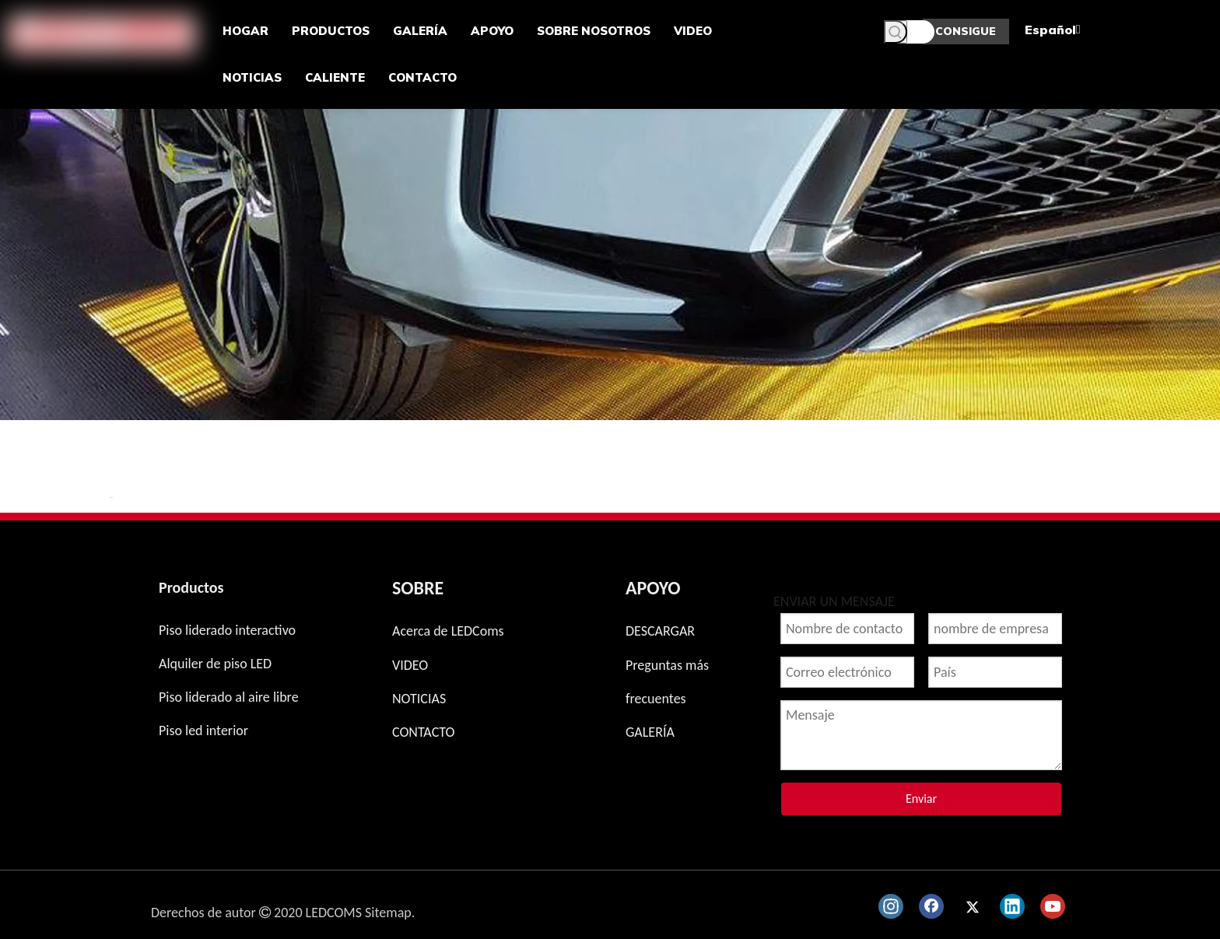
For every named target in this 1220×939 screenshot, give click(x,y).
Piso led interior (203, 730)
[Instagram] (890, 906)
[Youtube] (1052, 906)
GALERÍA (650, 732)
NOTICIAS (419, 698)
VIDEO (410, 665)
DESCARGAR (660, 630)
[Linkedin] (1012, 906)
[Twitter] (971, 906)
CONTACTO (423, 732)
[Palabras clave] (909, 32)
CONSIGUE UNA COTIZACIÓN (966, 34)
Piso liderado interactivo (227, 630)
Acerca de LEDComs (448, 630)
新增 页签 (111, 497)
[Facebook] (931, 906)
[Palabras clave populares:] (895, 32)
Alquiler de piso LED (215, 663)
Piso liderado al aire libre (229, 697)
